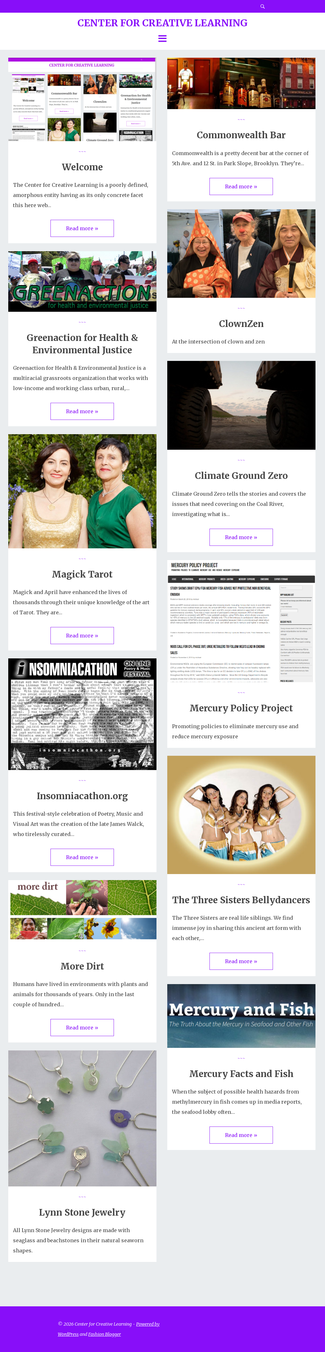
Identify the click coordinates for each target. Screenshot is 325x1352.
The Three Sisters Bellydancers (241, 900)
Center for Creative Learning (162, 23)
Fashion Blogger (104, 1334)
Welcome (82, 167)
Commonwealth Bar (241, 135)
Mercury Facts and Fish (241, 1074)
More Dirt (82, 966)
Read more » (82, 228)
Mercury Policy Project (241, 708)
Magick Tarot (82, 574)
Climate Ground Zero (241, 475)
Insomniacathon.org (82, 796)
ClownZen (241, 324)
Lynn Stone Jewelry (82, 1212)
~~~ (82, 151)
